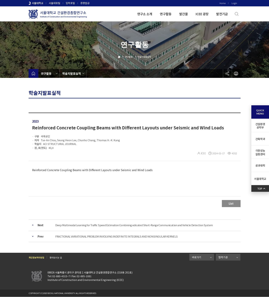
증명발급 (85, 3)
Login (234, 3)
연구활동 (165, 14)
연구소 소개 (144, 14)
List (231, 203)
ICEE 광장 (202, 14)
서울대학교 (37, 3)
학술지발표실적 (144, 56)
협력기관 (223, 257)
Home (223, 3)
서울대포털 (54, 3)
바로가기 (196, 257)
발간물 (183, 14)
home (33, 73)
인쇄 (236, 73)
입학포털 (70, 3)
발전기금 (222, 14)
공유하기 (227, 73)
